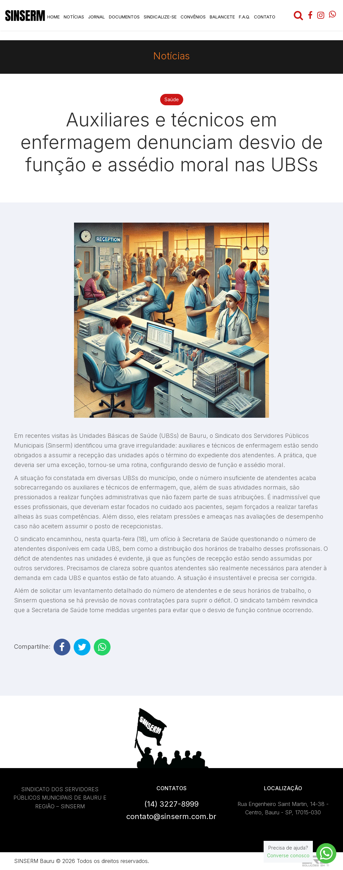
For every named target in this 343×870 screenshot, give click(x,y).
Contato (264, 16)
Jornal (96, 16)
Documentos (124, 16)
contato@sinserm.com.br (171, 816)
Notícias (74, 16)
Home (53, 16)
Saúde (171, 99)
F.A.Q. (244, 16)
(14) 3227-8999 (171, 804)
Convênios (193, 16)
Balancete (222, 16)
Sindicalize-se (160, 16)
